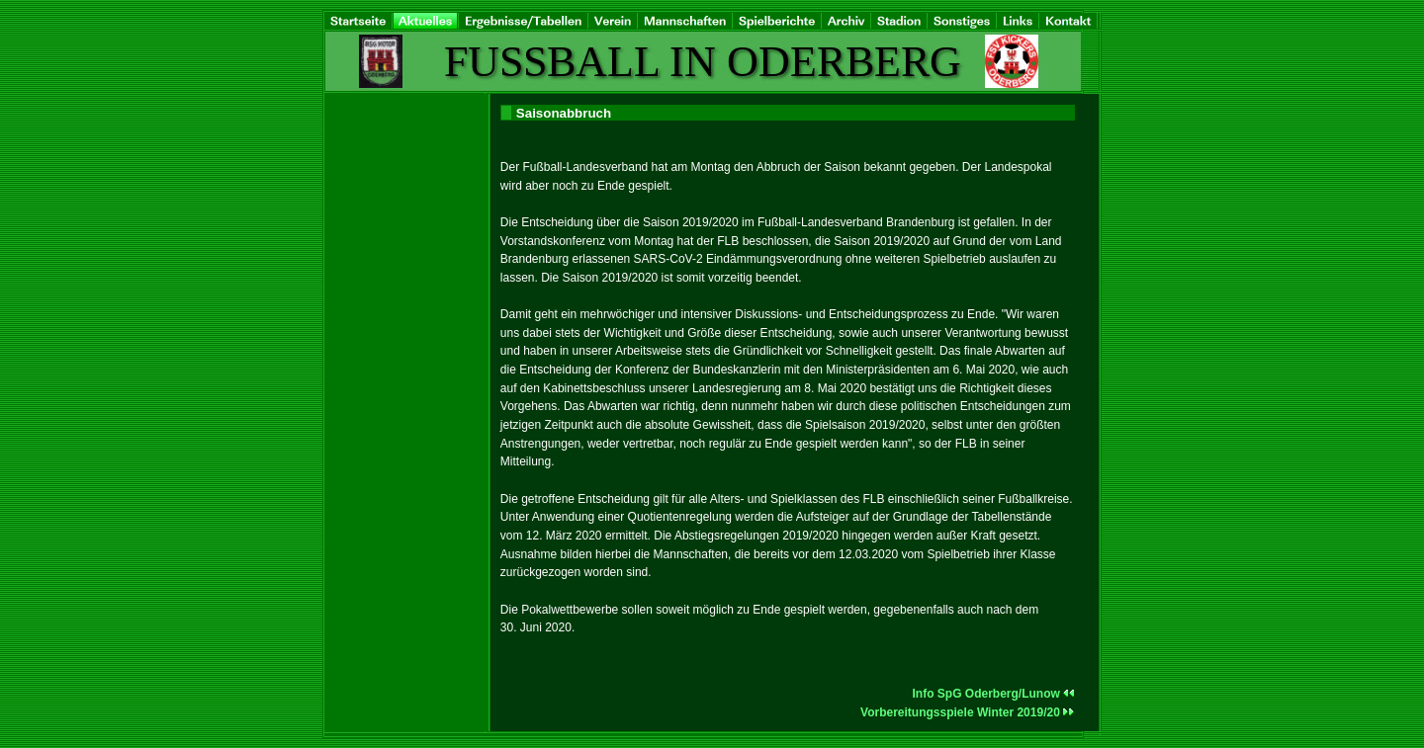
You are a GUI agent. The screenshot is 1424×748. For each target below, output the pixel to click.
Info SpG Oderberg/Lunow (994, 694)
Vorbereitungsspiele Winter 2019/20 (967, 712)
